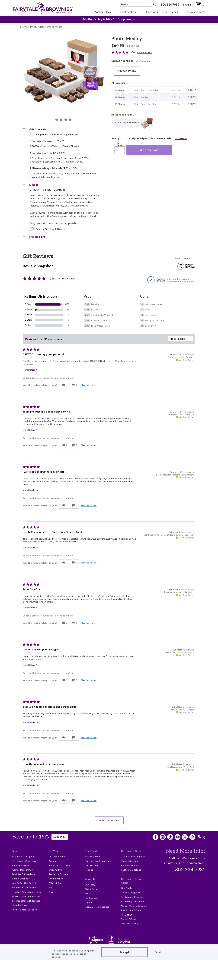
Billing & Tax (55, 883)
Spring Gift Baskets (22, 878)
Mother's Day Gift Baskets (26, 900)
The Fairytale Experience (98, 861)
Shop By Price (19, 905)
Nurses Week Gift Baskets (26, 896)
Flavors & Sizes (92, 856)
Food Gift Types (20, 865)
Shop (15, 850)
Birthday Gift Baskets (23, 874)
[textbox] (135, 4)
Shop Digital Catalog (59, 865)
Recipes (89, 869)
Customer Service (58, 856)
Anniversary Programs (132, 897)
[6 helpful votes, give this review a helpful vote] (64, 800)
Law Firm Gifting (129, 923)
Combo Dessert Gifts (23, 869)
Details (158, 952)
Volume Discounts (130, 861)
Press (88, 893)
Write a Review (66, 278)
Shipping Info (56, 869)
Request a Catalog (58, 874)
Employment (91, 898)
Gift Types (171, 12)
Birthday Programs (130, 892)
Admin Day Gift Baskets (24, 883)
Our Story (90, 884)
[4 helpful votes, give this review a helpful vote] (64, 737)
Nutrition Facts (93, 865)
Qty (119, 144)
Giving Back (91, 889)
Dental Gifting (128, 919)
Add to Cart (149, 150)
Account (53, 861)
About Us (90, 878)
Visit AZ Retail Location (24, 909)
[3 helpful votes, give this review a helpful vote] (64, 385)
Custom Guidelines (131, 869)
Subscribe (59, 836)
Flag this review (88, 385)
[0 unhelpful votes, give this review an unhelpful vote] (74, 385)
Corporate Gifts (195, 12)
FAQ (51, 887)
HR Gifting (126, 914)
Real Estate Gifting (131, 910)
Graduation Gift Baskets (25, 887)
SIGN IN (187, 4)
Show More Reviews (109, 820)
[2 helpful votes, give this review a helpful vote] (64, 445)
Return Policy (56, 878)
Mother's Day (102, 12)
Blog (201, 836)
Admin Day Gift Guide (132, 901)
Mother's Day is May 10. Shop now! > (109, 19)
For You (53, 850)
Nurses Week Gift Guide (134, 905)
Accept (124, 952)
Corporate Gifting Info (133, 856)
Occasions (151, 12)
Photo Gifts (37, 26)
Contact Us (91, 902)
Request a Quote (130, 865)
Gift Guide (126, 888)
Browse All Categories (24, 856)
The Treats (92, 850)
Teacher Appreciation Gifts (26, 892)
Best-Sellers (128, 12)
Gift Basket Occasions (24, 861)
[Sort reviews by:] (180, 338)
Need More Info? (186, 851)
